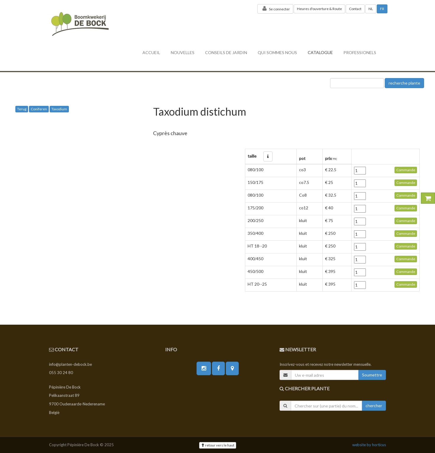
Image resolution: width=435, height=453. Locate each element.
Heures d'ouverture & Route (319, 9)
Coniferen (39, 109)
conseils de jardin (226, 52)
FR (382, 9)
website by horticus (369, 444)
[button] (267, 156)
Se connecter (275, 8)
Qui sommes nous (277, 52)
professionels (359, 52)
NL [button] (371, 9)
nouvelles (182, 52)
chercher (374, 405)
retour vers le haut (217, 445)
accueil (151, 52)
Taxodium (59, 109)
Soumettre (372, 374)
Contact (355, 9)
